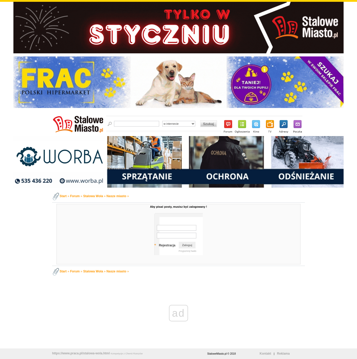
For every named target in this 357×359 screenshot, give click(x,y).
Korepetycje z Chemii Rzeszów (127, 353)
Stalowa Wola (93, 196)
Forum (75, 196)
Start (63, 196)
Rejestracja (167, 245)
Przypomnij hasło (187, 251)
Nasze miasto (116, 196)
